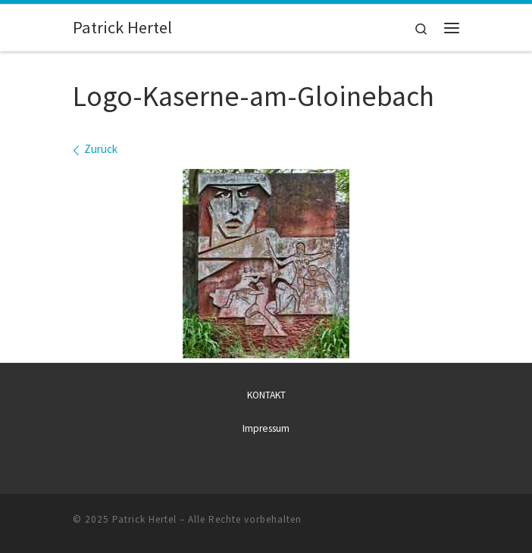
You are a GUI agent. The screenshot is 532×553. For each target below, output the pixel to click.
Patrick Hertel (144, 519)
